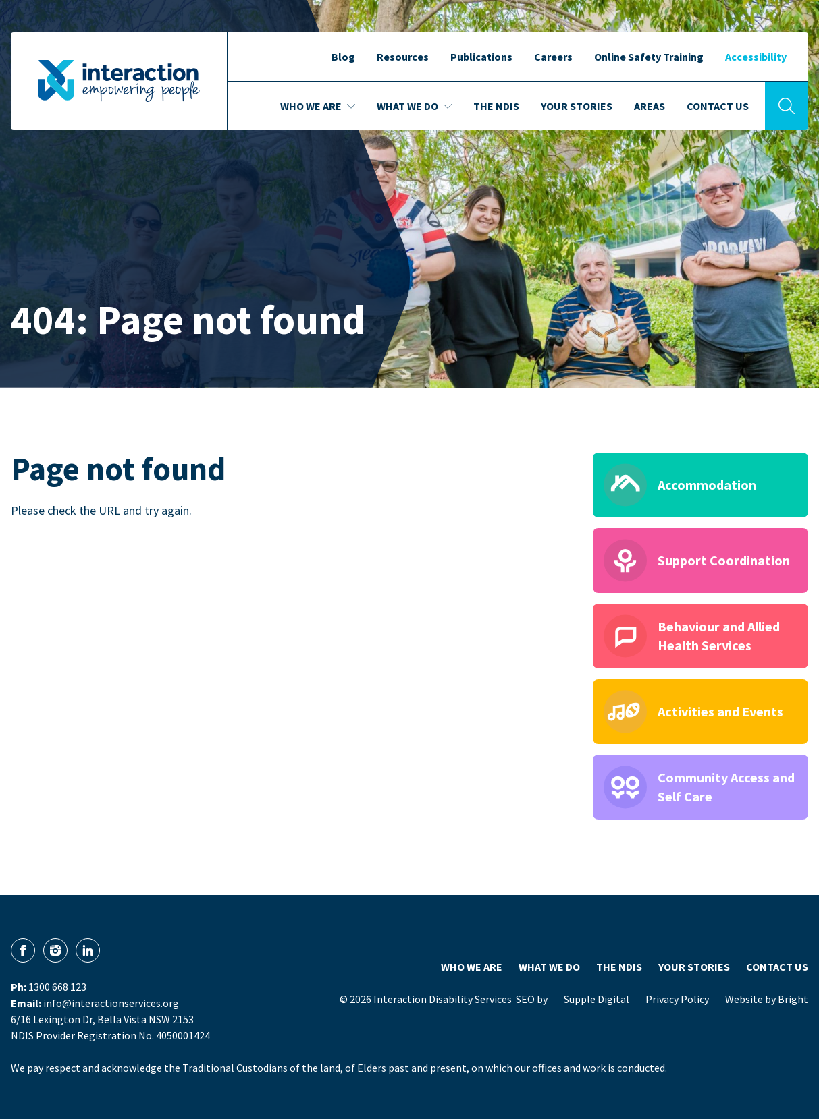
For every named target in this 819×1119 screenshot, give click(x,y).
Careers (553, 56)
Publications (481, 56)
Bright (793, 999)
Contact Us (718, 106)
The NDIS (496, 106)
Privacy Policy (677, 999)
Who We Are (471, 966)
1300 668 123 (57, 987)
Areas (649, 106)
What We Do (549, 966)
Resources (403, 56)
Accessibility (756, 56)
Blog (343, 56)
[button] (812, 74)
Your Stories (576, 106)
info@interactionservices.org (111, 1003)
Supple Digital (596, 999)
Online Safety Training (649, 56)
